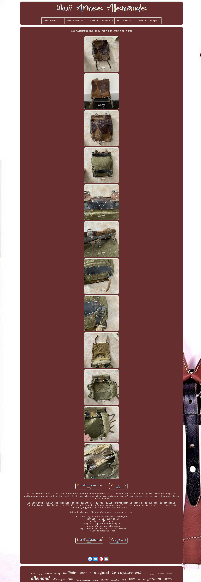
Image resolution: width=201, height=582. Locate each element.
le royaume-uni (126, 573)
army (168, 579)
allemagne (58, 579)
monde (169, 574)
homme (48, 573)
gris (145, 573)
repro (33, 573)
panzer (152, 574)
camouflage (115, 580)
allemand (40, 578)
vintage (95, 580)
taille (141, 579)
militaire (70, 572)
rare (132, 579)
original (101, 572)
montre (160, 573)
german (154, 578)
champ (57, 574)
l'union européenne (83, 580)
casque (85, 573)
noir (124, 579)
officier (104, 579)
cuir (70, 579)
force (40, 574)
